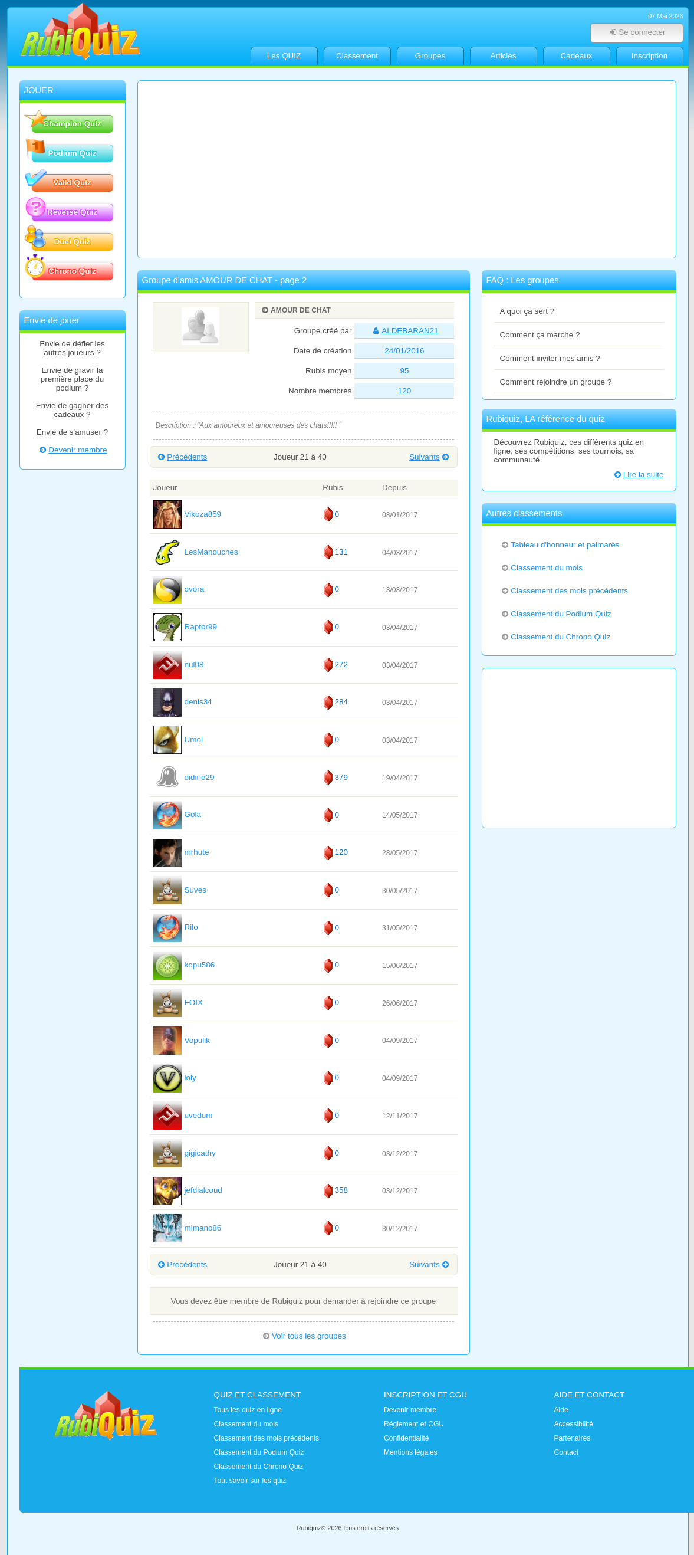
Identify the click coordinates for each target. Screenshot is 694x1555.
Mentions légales (411, 1452)
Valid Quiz (61, 181)
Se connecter (637, 32)
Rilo (175, 927)
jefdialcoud (187, 1190)
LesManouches (195, 551)
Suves (179, 889)
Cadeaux (577, 55)
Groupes (430, 55)
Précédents (182, 456)
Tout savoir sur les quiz (250, 1481)
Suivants (429, 456)
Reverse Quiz (65, 211)
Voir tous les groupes (303, 1335)
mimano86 (187, 1227)
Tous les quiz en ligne (248, 1410)
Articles (503, 55)
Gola (177, 814)
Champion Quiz (66, 122)
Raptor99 (185, 626)
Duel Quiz (61, 240)
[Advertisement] (407, 169)
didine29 (184, 777)
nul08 (178, 664)
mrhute (181, 852)
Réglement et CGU (414, 1424)
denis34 (182, 701)
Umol (178, 739)
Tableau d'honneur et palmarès (560, 544)
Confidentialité (406, 1438)
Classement (357, 55)
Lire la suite (638, 474)
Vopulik (181, 1040)
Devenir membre (72, 449)
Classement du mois (541, 567)
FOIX (178, 1002)
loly (174, 1077)
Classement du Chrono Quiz (555, 636)
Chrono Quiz (64, 270)
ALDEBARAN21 (404, 330)
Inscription (649, 55)
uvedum (183, 1115)
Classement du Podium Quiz (555, 613)
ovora (179, 589)
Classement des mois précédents (564, 590)
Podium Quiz (64, 152)
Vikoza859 (187, 514)
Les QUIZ (284, 55)
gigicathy (184, 1153)
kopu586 (184, 964)
